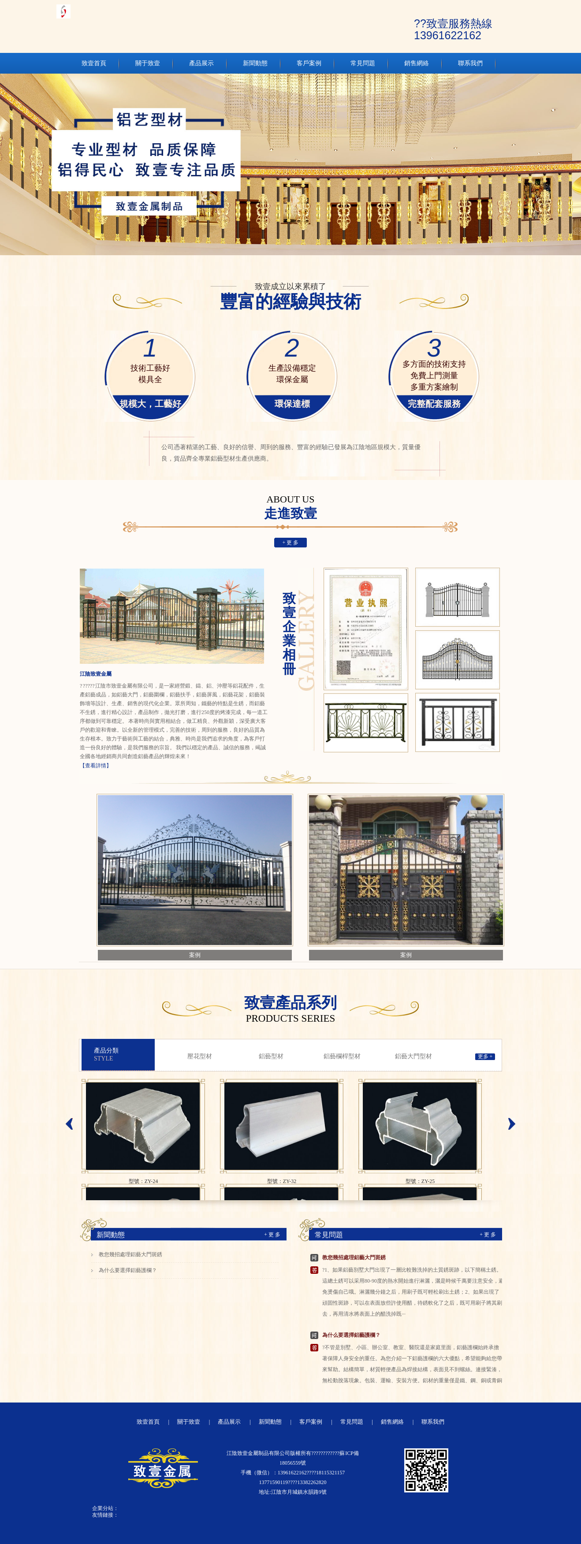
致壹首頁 (148, 1421)
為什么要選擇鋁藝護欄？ (351, 1335)
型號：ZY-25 (420, 1181)
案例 (195, 955)
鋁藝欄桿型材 (342, 1056)
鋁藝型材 (271, 1056)
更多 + (485, 1056)
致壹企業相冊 (289, 633)
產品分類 (124, 1054)
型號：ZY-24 (143, 1181)
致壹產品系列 (290, 1008)
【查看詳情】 (96, 766)
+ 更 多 (291, 542)
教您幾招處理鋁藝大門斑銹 (130, 1254)
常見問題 (329, 1235)
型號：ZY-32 (282, 1181)
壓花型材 (199, 1056)
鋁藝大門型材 (413, 1056)
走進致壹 (290, 508)
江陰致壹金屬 (96, 674)
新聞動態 (111, 1235)
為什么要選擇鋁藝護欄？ (128, 1270)
